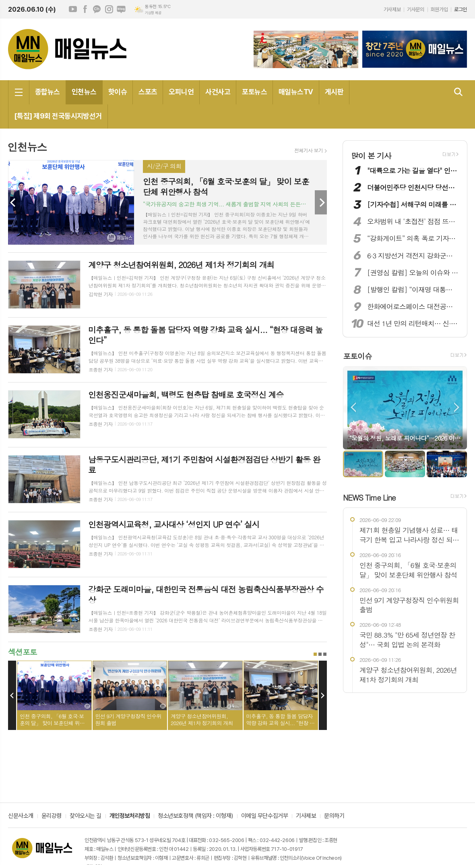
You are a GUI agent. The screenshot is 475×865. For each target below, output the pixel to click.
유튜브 (73, 9)
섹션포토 (22, 651)
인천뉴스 (84, 91)
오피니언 (181, 91)
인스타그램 (109, 9)
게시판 (334, 91)
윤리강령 (51, 816)
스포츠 (147, 91)
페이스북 (85, 9)
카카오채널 (97, 9)
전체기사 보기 (308, 150)
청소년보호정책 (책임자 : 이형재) (195, 816)
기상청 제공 (153, 13)
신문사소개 (20, 816)
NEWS (369, 497)
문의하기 (334, 816)
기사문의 (415, 9)
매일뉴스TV (296, 91)
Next (321, 202)
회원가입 (439, 9)
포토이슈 (357, 356)
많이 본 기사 (371, 155)
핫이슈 (117, 91)
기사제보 (392, 9)
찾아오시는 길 (85, 816)
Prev (14, 202)
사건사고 (217, 91)
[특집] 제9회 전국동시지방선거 (58, 116)
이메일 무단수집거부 (264, 816)
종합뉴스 (47, 91)
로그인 (460, 9)
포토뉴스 (254, 91)
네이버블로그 (121, 9)
